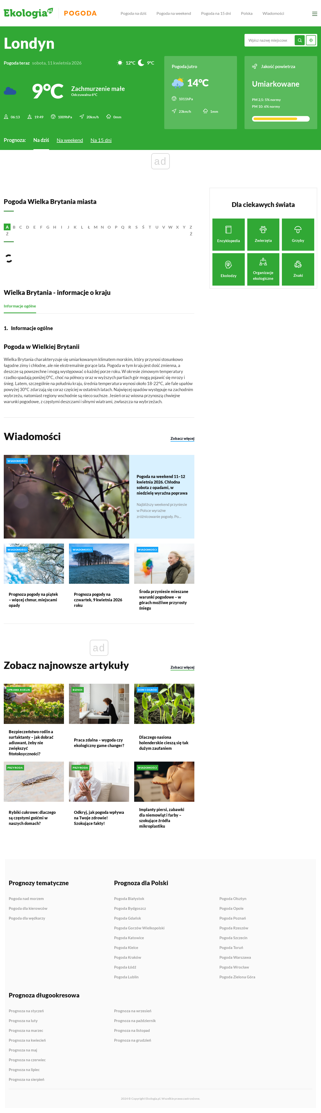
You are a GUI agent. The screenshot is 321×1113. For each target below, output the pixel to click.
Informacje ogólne (20, 305)
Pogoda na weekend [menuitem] (173, 13)
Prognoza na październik (135, 1021)
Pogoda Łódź (125, 967)
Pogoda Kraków (127, 958)
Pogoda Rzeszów (233, 928)
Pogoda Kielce (126, 948)
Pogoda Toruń (231, 948)
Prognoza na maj (23, 1050)
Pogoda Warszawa (235, 958)
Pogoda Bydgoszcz (130, 909)
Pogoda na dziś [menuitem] (133, 13)
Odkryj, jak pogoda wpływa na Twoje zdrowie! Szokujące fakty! (99, 818)
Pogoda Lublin (126, 977)
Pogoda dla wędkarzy (27, 918)
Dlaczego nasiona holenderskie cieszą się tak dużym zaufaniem (163, 743)
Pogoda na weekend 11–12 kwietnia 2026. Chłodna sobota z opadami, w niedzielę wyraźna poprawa (162, 484)
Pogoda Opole (231, 909)
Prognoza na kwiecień (27, 1040)
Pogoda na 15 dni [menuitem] (216, 13)
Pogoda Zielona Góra (237, 977)
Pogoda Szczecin (233, 938)
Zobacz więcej (182, 438)
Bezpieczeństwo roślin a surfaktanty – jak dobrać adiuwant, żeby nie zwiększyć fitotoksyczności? (31, 742)
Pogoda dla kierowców (28, 909)
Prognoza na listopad (132, 1031)
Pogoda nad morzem (26, 899)
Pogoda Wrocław (234, 967)
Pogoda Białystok (129, 899)
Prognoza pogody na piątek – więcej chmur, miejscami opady (33, 600)
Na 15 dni (101, 140)
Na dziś (41, 140)
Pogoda (80, 13)
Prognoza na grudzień (132, 1040)
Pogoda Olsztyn (233, 899)
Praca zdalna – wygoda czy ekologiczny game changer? (99, 742)
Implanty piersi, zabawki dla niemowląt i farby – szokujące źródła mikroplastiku (161, 817)
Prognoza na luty (23, 1021)
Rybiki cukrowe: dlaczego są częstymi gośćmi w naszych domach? (32, 818)
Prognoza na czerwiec (27, 1060)
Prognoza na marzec (26, 1031)
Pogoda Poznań (232, 918)
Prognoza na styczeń (26, 1011)
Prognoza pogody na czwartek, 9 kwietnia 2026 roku (98, 600)
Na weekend (70, 140)
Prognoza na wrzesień (132, 1011)
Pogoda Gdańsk (127, 918)
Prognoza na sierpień (26, 1079)
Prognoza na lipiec (24, 1070)
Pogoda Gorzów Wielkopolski (139, 928)
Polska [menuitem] (247, 13)
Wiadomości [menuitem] (273, 13)
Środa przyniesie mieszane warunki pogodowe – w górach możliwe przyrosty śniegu (163, 599)
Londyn (29, 43)
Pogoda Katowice (129, 938)
